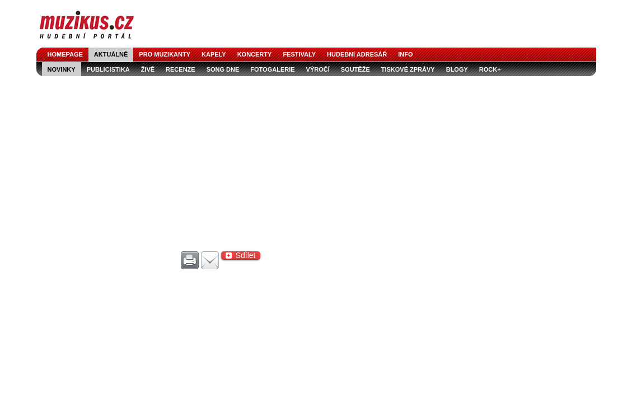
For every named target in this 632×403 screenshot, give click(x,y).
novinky (62, 69)
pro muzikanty (164, 54)
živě (148, 69)
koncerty (254, 54)
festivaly (299, 54)
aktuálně (111, 54)
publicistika (108, 69)
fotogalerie (272, 69)
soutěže (355, 69)
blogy (457, 69)
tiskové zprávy (408, 69)
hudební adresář (357, 54)
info (405, 54)
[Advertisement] (316, 160)
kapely (214, 54)
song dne (223, 69)
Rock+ (490, 69)
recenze (180, 69)
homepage (65, 54)
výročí (318, 69)
